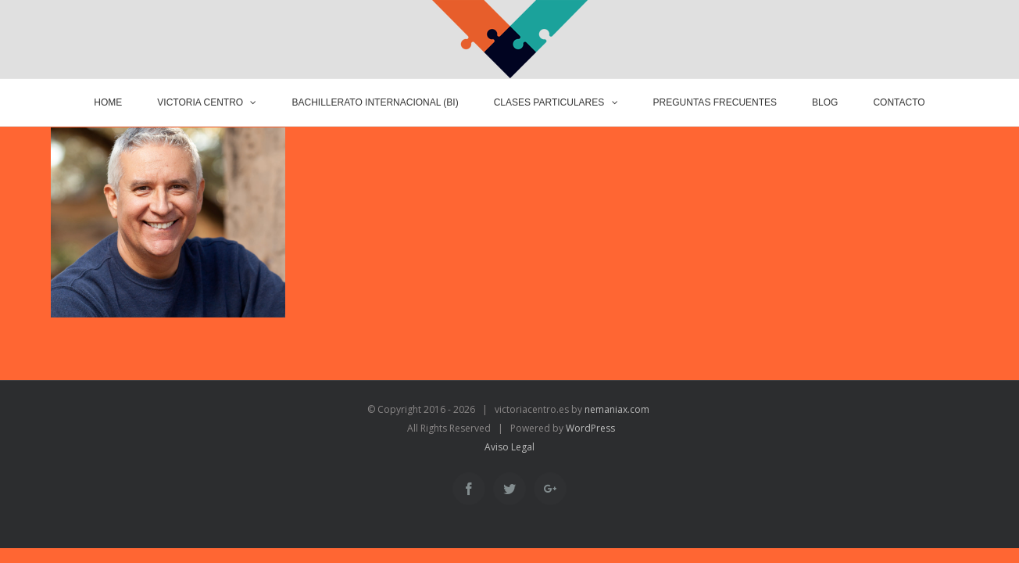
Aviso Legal (509, 447)
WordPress (590, 428)
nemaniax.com (615, 409)
